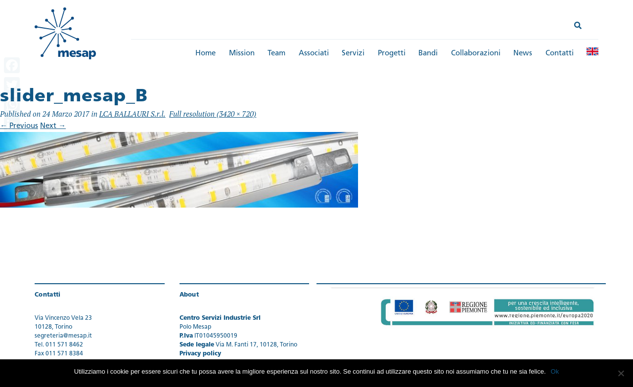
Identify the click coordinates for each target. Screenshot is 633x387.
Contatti (559, 53)
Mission (242, 53)
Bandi (428, 53)
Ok (555, 371)
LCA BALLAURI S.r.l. (132, 114)
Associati (314, 53)
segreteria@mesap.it (63, 336)
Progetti (392, 53)
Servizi (353, 53)
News (522, 53)
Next (53, 126)
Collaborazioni (475, 53)
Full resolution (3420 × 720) (212, 114)
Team (276, 53)
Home (205, 53)
